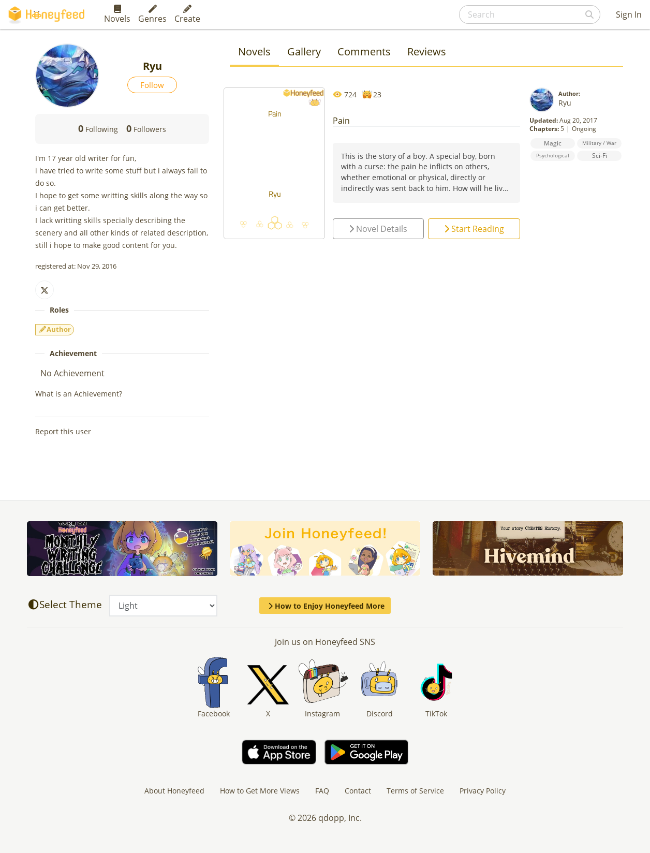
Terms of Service (415, 791)
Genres (152, 14)
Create (187, 14)
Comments (364, 51)
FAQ (322, 791)
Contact (358, 791)
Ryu (564, 103)
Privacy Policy (483, 791)
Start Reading (474, 228)
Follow (152, 85)
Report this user (63, 431)
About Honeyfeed (174, 791)
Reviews (426, 51)
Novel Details (378, 228)
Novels (117, 14)
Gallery (304, 51)
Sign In (629, 14)
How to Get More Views (260, 791)
